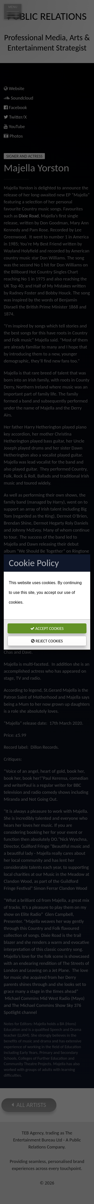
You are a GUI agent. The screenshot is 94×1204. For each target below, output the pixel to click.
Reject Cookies (47, 640)
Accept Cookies (47, 628)
